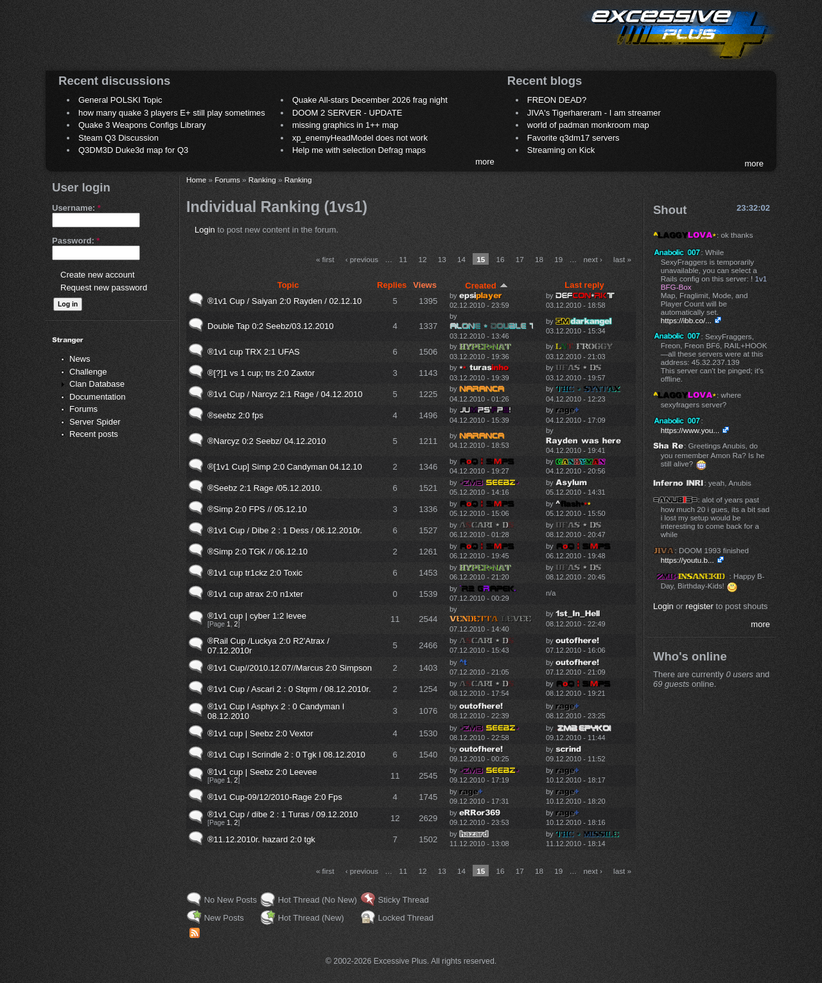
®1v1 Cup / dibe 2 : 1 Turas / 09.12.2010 (282, 814)
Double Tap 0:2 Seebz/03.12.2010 (270, 326)
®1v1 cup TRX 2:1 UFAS (253, 352)
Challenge (88, 371)
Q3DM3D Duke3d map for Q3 (133, 150)
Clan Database (97, 384)
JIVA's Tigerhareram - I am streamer (594, 113)
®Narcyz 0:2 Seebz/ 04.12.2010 (266, 441)
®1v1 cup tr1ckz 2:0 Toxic (254, 573)
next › (593, 259)
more (484, 161)
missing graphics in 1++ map (345, 125)
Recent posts (93, 434)
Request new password (103, 287)
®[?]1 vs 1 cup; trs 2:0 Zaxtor (261, 373)
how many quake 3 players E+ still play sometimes (171, 113)
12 (422, 259)
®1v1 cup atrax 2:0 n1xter (255, 594)
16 (500, 259)
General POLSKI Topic (120, 100)
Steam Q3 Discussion (118, 138)
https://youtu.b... (687, 560)
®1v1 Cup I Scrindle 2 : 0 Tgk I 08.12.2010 (286, 754)
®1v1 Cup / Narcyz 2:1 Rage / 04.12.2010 (285, 394)
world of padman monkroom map (588, 125)
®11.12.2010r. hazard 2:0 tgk (261, 839)
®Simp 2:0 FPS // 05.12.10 (257, 509)
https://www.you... (690, 430)
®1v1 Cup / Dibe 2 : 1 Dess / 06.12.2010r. (284, 530)
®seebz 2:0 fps (235, 415)
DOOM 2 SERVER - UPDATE (347, 113)
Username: (76, 208)
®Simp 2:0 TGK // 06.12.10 (257, 551)
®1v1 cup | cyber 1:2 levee (256, 616)
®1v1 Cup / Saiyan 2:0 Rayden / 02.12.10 (284, 301)
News (80, 359)
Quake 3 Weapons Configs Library (142, 125)
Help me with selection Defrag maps (359, 150)
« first (325, 259)
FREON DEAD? (556, 100)
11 (403, 259)
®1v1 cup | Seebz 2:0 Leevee (262, 772)
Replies (392, 285)
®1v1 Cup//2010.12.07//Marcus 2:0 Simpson (289, 668)
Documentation (97, 397)
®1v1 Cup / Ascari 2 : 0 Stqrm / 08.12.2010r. (289, 689)
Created (486, 285)
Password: (76, 240)
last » (622, 259)
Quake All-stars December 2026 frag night (370, 100)
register (699, 606)
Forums (83, 409)
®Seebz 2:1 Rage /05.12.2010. (264, 488)
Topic (288, 285)
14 (461, 259)
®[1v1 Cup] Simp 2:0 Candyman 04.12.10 (284, 467)
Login (205, 230)
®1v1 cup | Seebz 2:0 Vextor (260, 733)
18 (539, 259)
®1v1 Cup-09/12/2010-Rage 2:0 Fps (274, 797)
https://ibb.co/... (686, 320)
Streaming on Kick (561, 150)
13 (442, 259)
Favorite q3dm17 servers (573, 138)
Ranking (262, 179)
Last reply (584, 285)
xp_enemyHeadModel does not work (360, 138)
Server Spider (94, 422)
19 (558, 259)
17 (520, 259)
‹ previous (361, 259)
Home (196, 179)
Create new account (97, 274)
